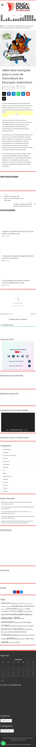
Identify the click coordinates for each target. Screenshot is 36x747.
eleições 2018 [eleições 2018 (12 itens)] (10, 618)
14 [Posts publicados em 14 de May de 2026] (23, 670)
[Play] (13, 356)
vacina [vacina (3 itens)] (17, 642)
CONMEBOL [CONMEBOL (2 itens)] (5, 611)
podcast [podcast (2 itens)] (26, 635)
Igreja (5, 473)
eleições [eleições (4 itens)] (28, 614)
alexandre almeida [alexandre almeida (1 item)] (6, 606)
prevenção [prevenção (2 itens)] (21, 639)
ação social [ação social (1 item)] (4, 609)
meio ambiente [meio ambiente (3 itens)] (14, 632)
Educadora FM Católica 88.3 (11, 738)
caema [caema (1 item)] (23, 609)
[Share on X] (4, 94)
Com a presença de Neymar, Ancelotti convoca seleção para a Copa (16, 512)
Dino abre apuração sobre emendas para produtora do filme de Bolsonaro (17, 517)
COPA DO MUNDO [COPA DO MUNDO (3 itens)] (16, 611)
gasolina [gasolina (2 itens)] (14, 626)
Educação (6, 464)
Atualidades (10, 26)
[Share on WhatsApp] (18, 94)
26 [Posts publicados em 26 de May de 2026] (13, 676)
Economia (6, 461)
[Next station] (8, 356)
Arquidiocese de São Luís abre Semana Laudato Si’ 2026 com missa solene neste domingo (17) (17, 522)
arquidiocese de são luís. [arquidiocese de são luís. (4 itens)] (23, 606)
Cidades (5, 452)
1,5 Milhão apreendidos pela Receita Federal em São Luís (22, 204)
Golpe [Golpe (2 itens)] (19, 626)
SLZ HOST (22, 740)
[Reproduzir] (4, 430)
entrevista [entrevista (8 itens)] (7, 622)
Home (3, 26)
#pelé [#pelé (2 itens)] (13, 603)
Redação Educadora (9, 86)
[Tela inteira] (32, 430)
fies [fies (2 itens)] (21, 622)
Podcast (5, 482)
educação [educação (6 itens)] (18, 614)
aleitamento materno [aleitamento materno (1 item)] (27, 603)
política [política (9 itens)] (12, 638)
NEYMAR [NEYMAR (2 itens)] (24, 632)
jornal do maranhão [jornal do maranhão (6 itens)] (12, 629)
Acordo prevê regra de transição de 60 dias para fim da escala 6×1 (17, 508)
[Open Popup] (27, 356)
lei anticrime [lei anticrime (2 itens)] (28, 629)
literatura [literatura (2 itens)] (4, 632)
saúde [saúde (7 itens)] (4, 642)
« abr (1, 681)
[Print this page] (28, 94)
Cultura (5, 458)
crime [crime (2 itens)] (26, 611)
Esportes (5, 467)
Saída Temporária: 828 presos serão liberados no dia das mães (14, 197)
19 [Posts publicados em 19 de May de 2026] (13, 673)
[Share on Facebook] (9, 94)
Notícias (5, 479)
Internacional (7, 476)
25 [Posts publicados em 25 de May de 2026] (8, 676)
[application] (18, 422)
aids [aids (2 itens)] (20, 603)
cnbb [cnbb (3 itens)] (27, 609)
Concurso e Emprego (9, 455)
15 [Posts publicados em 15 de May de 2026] (28, 670)
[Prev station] (18, 356)
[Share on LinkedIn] (23, 94)
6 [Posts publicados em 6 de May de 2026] (18, 667)
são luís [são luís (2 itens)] (11, 642)
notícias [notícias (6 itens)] (5, 634)
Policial (5, 485)
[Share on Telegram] (14, 94)
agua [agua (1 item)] (17, 603)
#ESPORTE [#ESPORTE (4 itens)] (6, 603)
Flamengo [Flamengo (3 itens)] (27, 622)
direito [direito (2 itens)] (30, 611)
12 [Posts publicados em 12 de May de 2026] (13, 670)
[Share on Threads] (4, 99)
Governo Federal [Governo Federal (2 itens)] (27, 626)
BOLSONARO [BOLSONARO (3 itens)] (12, 609)
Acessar (33, 314)
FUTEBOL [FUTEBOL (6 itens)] (5, 625)
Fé (3, 470)
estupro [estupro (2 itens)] (16, 622)
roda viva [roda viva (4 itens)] (29, 638)
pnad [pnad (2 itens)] (21, 635)
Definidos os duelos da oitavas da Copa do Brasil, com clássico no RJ (16, 503)
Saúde (5, 491)
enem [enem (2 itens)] (22, 618)
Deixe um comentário (20, 88)
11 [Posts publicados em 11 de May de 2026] (8, 670)
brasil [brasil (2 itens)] (19, 609)
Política (5, 488)
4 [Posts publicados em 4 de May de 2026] (8, 667)
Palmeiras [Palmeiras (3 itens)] (14, 635)
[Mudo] (29, 430)
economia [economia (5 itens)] (6, 614)
